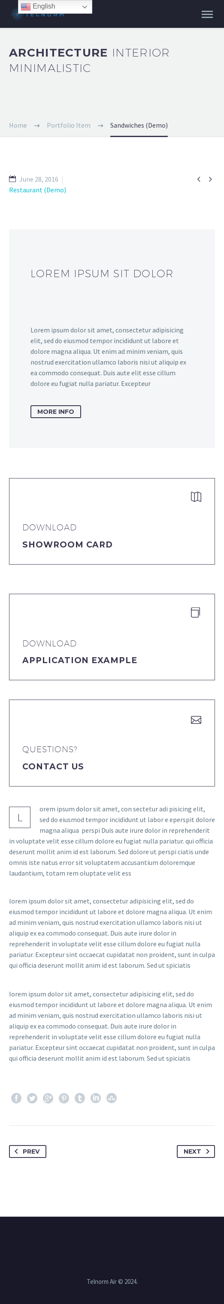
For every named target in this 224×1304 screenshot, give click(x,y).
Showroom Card (67, 545)
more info (55, 412)
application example (79, 660)
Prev (25, 1151)
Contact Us (53, 767)
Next (198, 1151)
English (38, 7)
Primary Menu (207, 14)
